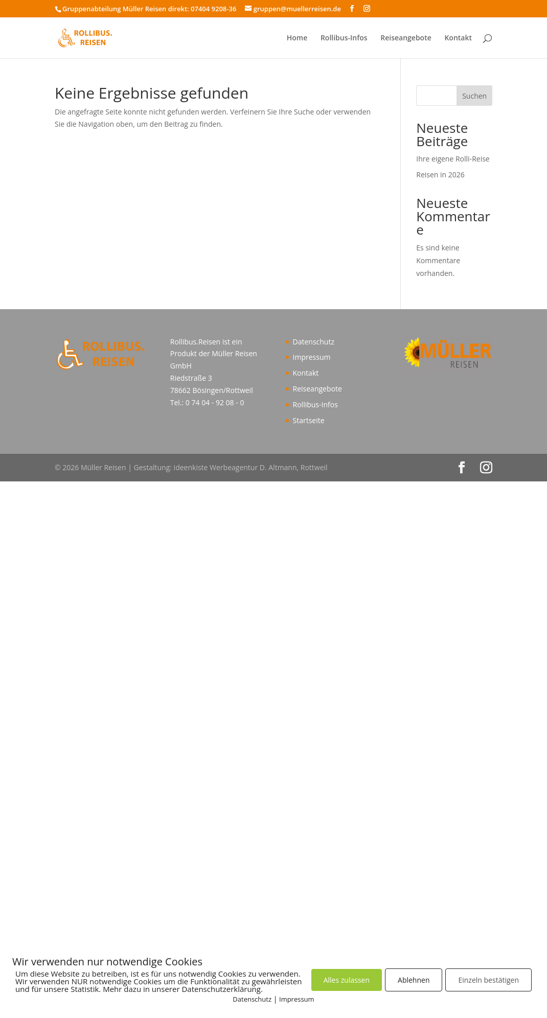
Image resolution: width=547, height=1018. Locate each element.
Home (297, 38)
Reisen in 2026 (440, 174)
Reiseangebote (405, 38)
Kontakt (458, 38)
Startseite (309, 420)
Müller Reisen (234, 353)
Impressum (312, 357)
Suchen (474, 96)
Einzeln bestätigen (488, 980)
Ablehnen (413, 980)
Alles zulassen (347, 980)
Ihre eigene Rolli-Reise (452, 159)
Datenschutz (313, 341)
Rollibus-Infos (344, 38)
